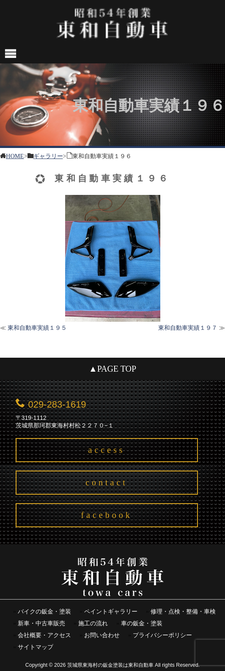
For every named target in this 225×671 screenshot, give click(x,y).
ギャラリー (48, 155)
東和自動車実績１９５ (37, 327)
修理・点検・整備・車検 (183, 611)
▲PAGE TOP (112, 368)
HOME (15, 155)
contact (106, 482)
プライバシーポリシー (162, 635)
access (106, 450)
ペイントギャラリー (110, 611)
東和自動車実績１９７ (187, 327)
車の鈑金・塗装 (141, 623)
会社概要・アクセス (44, 635)
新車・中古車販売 (41, 623)
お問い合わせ (102, 635)
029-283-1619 (57, 404)
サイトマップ (35, 647)
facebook (106, 515)
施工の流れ (93, 623)
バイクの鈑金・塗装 (44, 611)
